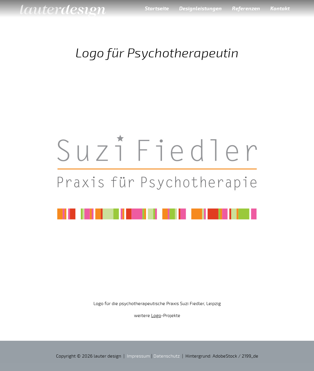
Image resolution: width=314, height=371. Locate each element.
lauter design (63, 8)
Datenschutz (166, 356)
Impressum (138, 356)
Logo (156, 315)
